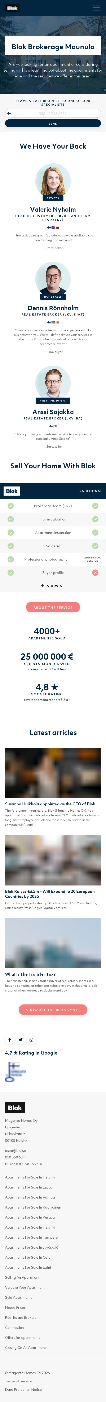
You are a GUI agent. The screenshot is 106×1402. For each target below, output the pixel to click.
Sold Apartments (18, 1297)
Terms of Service (18, 1381)
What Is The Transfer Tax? (30, 974)
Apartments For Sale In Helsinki (30, 1177)
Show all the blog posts (53, 1010)
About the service (53, 607)
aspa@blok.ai (16, 1150)
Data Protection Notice (23, 1389)
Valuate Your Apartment (25, 1287)
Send (53, 123)
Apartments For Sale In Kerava (30, 1217)
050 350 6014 (16, 1157)
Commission (14, 1327)
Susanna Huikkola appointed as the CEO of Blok (50, 803)
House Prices (15, 1307)
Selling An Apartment (22, 1277)
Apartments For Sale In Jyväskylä (31, 1247)
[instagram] (31, 1039)
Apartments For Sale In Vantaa (30, 1197)
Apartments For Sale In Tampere (31, 1237)
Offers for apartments (22, 1337)
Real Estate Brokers (20, 1317)
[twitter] (20, 1039)
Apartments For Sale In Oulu (27, 1257)
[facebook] (9, 1039)
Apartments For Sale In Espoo (29, 1187)
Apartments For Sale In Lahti (28, 1267)
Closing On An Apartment (25, 1347)
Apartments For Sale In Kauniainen (33, 1207)
